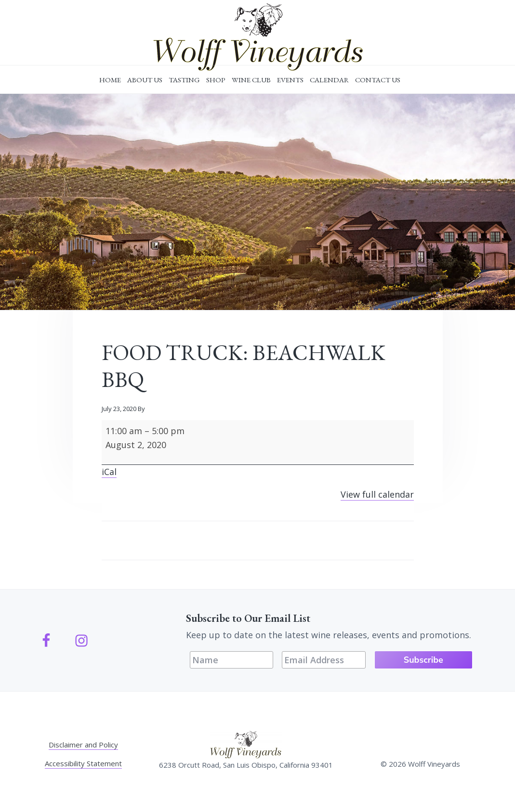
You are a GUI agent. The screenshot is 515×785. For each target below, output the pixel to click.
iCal (109, 471)
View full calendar (377, 494)
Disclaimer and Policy (83, 744)
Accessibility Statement (83, 763)
